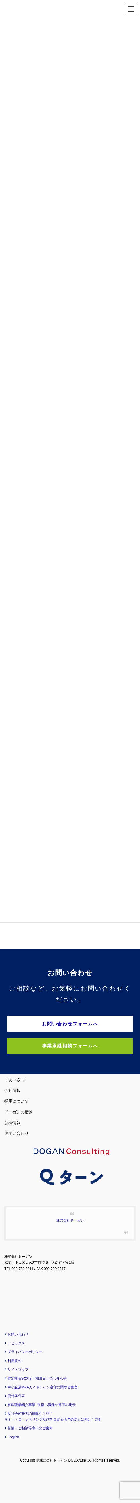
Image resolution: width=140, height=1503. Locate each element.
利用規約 (14, 1361)
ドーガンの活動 (18, 1112)
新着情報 (12, 1122)
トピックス (16, 1343)
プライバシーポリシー (25, 1352)
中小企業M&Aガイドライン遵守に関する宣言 (43, 1387)
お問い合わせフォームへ (70, 1023)
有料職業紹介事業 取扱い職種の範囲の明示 (42, 1405)
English (13, 1437)
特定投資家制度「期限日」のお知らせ (37, 1378)
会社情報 (12, 1090)
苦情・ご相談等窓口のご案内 (30, 1428)
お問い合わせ (16, 1133)
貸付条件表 (16, 1396)
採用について (16, 1101)
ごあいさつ (14, 1079)
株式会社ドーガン (70, 1220)
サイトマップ (18, 1369)
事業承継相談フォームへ (70, 1045)
